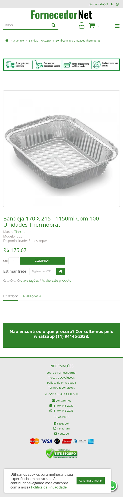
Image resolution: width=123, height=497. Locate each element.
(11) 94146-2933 (61, 406)
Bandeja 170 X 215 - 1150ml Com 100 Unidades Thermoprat (64, 40)
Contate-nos (61, 400)
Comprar (42, 260)
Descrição (10, 296)
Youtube (61, 433)
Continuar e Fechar (90, 481)
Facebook (61, 423)
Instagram (61, 428)
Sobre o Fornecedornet (62, 373)
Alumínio (18, 40)
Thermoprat (23, 231)
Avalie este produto (56, 280)
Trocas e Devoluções (61, 377)
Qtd (5, 261)
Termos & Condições (61, 387)
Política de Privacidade (61, 383)
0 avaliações (29, 280)
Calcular (60, 271)
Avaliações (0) (33, 296)
